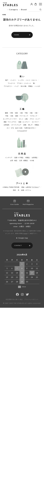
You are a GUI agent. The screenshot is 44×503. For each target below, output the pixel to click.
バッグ (16, 86)
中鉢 (6, 116)
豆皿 (16, 113)
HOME (4, 14)
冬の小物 (23, 86)
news (25, 233)
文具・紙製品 (23, 160)
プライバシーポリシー (31, 299)
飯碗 (6, 113)
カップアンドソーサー (10, 119)
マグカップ (33, 116)
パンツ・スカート (31, 80)
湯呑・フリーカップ (21, 116)
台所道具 (6, 125)
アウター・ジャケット (24, 83)
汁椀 (11, 113)
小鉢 (36, 113)
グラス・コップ (35, 119)
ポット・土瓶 (23, 119)
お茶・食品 (13, 160)
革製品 (30, 86)
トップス (21, 80)
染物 (24, 125)
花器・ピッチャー (24, 122)
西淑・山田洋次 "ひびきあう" (30, 187)
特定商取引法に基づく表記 (14, 299)
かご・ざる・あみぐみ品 (14, 128)
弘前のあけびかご (30, 128)
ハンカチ (37, 86)
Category (12, 10)
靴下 (6, 80)
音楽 (14, 190)
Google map (22, 238)
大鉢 (11, 116)
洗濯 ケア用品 (18, 157)
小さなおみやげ (22, 131)
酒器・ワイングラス (10, 122)
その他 (32, 160)
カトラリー (35, 122)
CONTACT (22, 245)
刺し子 (30, 125)
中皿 (26, 113)
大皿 (31, 113)
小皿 (21, 113)
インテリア (8, 157)
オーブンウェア (16, 125)
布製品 (37, 125)
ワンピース (11, 83)
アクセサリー (8, 86)
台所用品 (34, 157)
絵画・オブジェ (26, 190)
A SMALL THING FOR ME (11, 187)
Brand (23, 10)
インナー (13, 80)
